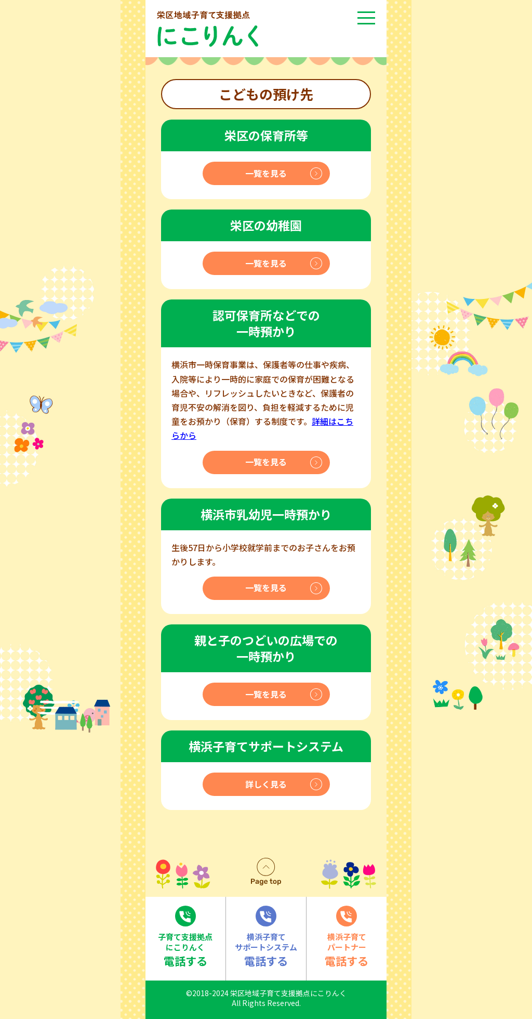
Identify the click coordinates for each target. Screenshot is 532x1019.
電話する (185, 937)
